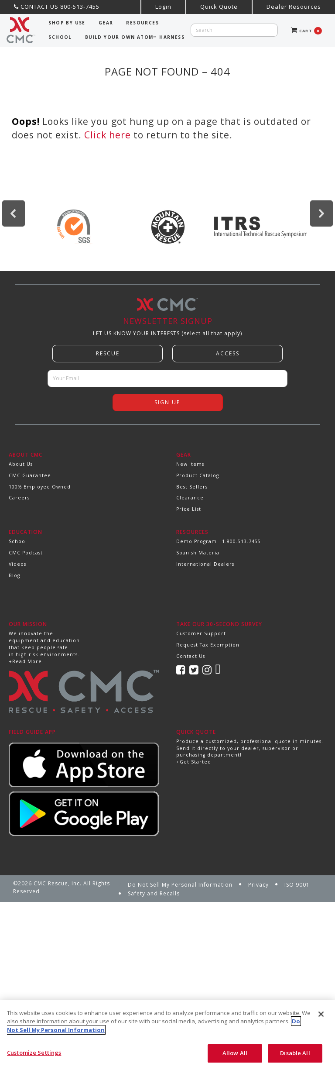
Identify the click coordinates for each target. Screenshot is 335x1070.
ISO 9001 (297, 884)
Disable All (295, 1053)
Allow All (234, 1053)
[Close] (321, 1014)
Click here (107, 135)
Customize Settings (34, 1052)
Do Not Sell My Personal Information (180, 884)
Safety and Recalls (154, 893)
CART (306, 31)
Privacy (258, 884)
